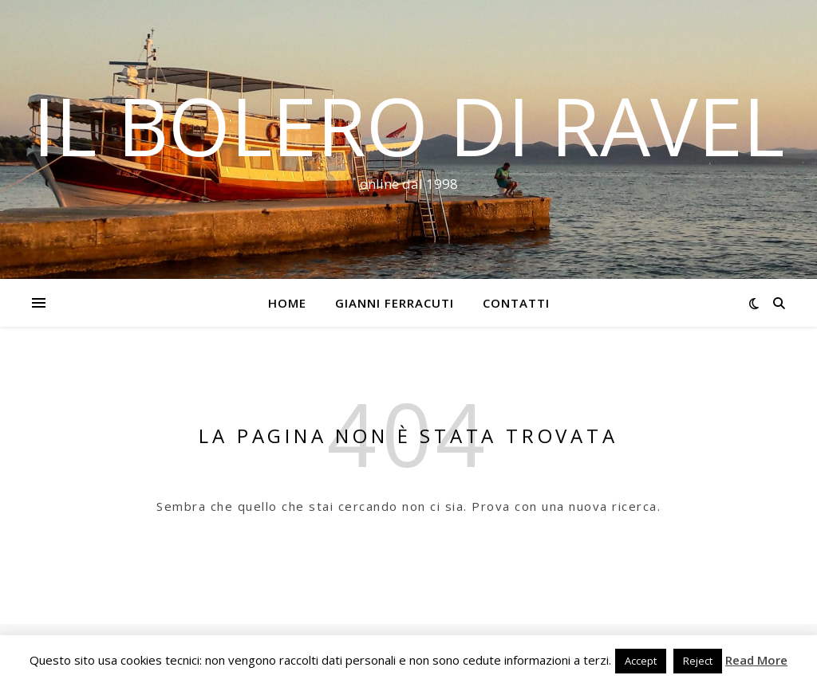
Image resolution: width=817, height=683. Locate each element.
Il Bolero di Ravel (408, 125)
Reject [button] (697, 661)
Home (287, 303)
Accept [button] (641, 661)
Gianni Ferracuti (394, 303)
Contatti (516, 303)
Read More (756, 660)
